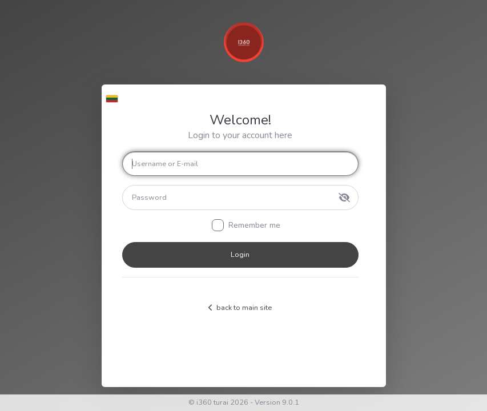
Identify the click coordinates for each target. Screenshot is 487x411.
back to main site (240, 308)
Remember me (254, 225)
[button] (112, 95)
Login (240, 254)
